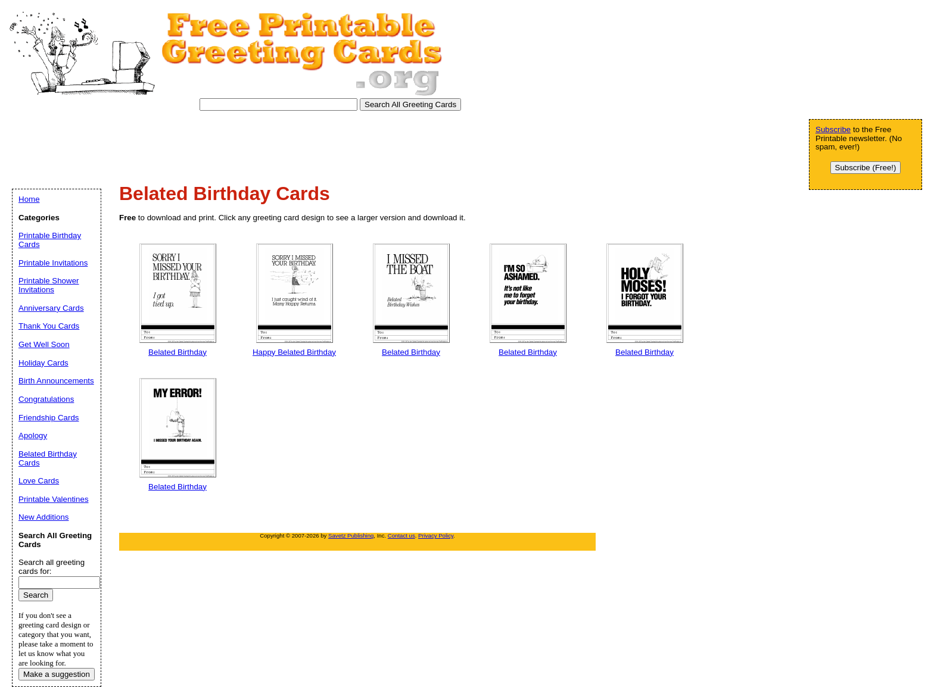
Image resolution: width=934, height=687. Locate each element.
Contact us (401, 535)
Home (29, 199)
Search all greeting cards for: (51, 567)
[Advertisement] (226, 143)
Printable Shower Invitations (48, 285)
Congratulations (46, 399)
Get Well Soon (44, 344)
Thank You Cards (48, 325)
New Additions (43, 517)
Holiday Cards (43, 362)
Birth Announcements (56, 380)
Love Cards (38, 480)
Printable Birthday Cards (49, 240)
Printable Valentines (53, 499)
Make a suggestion (56, 674)
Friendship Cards (48, 417)
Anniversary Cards (51, 308)
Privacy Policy (435, 535)
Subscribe (833, 129)
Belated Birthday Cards (47, 458)
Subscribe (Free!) (865, 167)
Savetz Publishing (350, 535)
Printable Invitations (53, 262)
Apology (32, 435)
